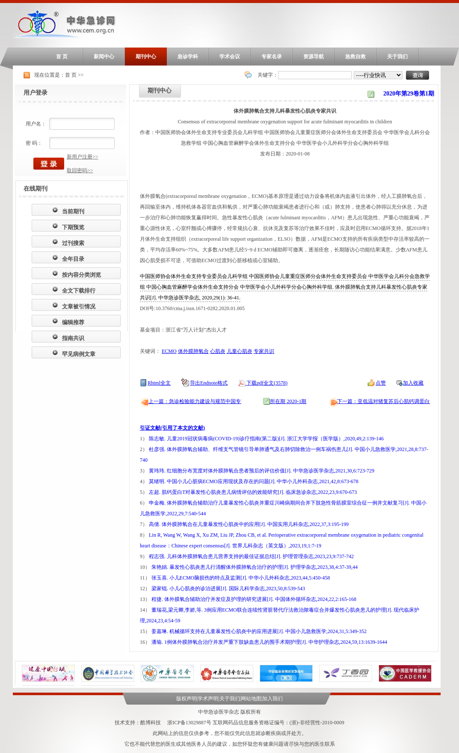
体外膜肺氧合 (193, 351)
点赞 (381, 383)
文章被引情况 (78, 306)
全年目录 (73, 259)
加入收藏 (413, 383)
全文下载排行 (78, 290)
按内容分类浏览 (81, 275)
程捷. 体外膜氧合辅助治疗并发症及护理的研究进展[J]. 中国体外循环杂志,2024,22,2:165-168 (253, 599)
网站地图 (251, 699)
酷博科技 (150, 723)
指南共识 (73, 338)
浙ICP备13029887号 (189, 723)
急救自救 (355, 57)
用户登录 (35, 93)
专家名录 (271, 57)
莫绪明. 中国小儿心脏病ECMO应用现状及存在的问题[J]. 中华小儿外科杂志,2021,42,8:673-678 (253, 481)
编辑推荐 (73, 322)
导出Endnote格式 (209, 383)
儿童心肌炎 (239, 351)
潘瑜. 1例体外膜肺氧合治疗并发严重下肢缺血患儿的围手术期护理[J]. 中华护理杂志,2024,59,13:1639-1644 (269, 642)
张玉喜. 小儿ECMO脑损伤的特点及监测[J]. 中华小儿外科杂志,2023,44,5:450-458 (240, 578)
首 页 (62, 57)
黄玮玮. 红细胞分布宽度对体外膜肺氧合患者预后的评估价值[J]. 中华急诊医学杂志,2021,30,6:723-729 (261, 471)
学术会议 (229, 57)
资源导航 (313, 57)
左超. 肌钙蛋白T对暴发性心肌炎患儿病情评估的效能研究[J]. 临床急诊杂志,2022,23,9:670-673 (253, 492)
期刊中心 (146, 57)
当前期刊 (73, 211)
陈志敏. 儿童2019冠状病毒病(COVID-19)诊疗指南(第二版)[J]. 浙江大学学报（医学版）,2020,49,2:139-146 (266, 439)
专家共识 (264, 351)
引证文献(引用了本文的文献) (172, 428)
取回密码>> (80, 170)
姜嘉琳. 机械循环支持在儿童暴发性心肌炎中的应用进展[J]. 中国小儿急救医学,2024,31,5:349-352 (259, 631)
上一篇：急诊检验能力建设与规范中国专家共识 (202, 401)
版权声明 (186, 699)
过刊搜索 (73, 243)
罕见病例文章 (78, 354)
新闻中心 (104, 57)
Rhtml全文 (159, 383)
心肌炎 (217, 351)
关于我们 (397, 57)
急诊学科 (188, 57)
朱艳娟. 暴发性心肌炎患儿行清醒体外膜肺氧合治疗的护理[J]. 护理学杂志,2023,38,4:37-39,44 (254, 567)
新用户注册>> (82, 157)
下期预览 (73, 227)
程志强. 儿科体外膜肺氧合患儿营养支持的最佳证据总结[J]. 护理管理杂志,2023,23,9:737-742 (251, 556)
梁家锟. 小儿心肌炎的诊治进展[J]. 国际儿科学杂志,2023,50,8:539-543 (228, 589)
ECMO (169, 351)
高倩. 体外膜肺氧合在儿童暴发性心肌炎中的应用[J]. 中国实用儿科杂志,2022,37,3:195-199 (249, 524)
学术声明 (208, 699)
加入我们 (272, 699)
